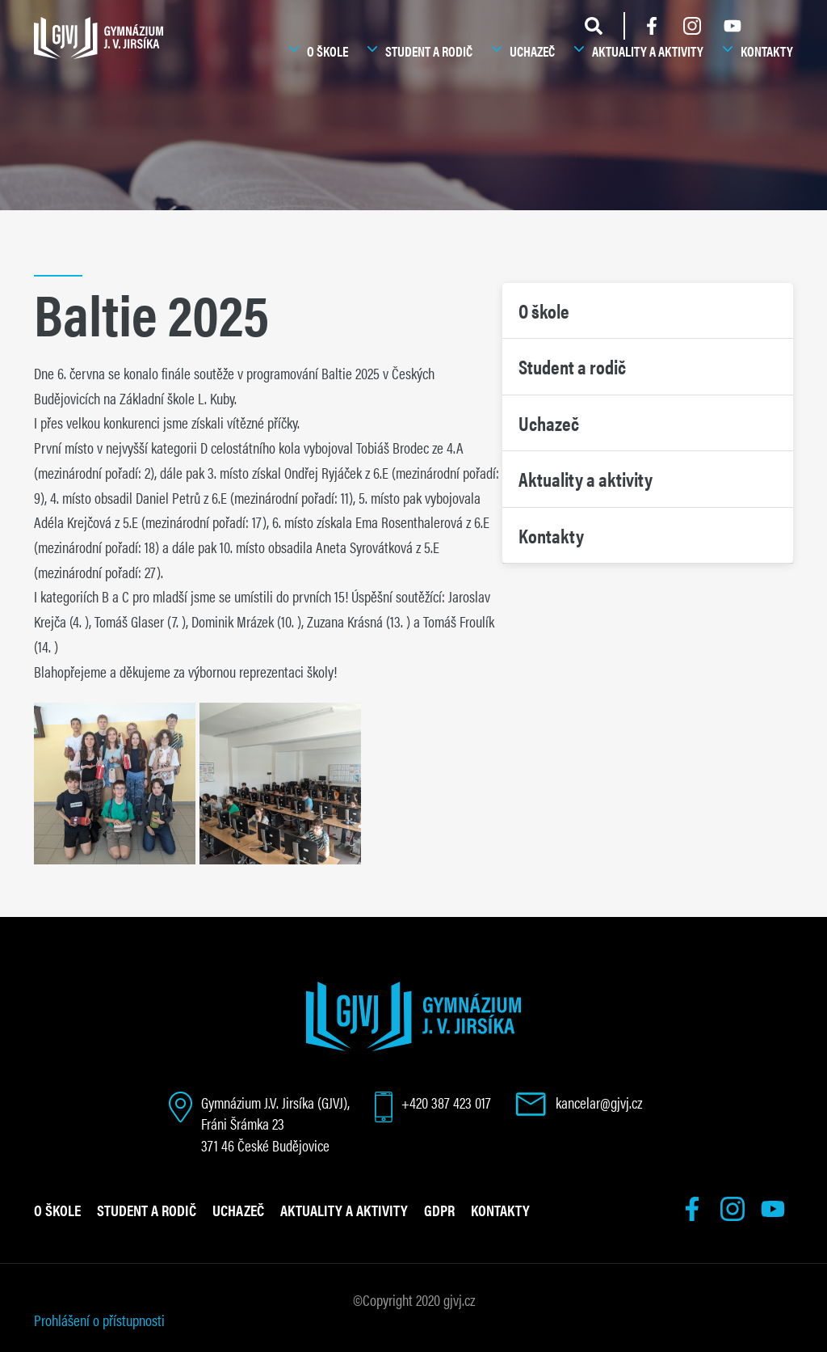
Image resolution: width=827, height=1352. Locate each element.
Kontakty (767, 51)
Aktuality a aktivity (647, 51)
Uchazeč (532, 51)
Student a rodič (428, 51)
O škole (327, 51)
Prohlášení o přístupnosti (99, 1319)
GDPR (439, 1209)
